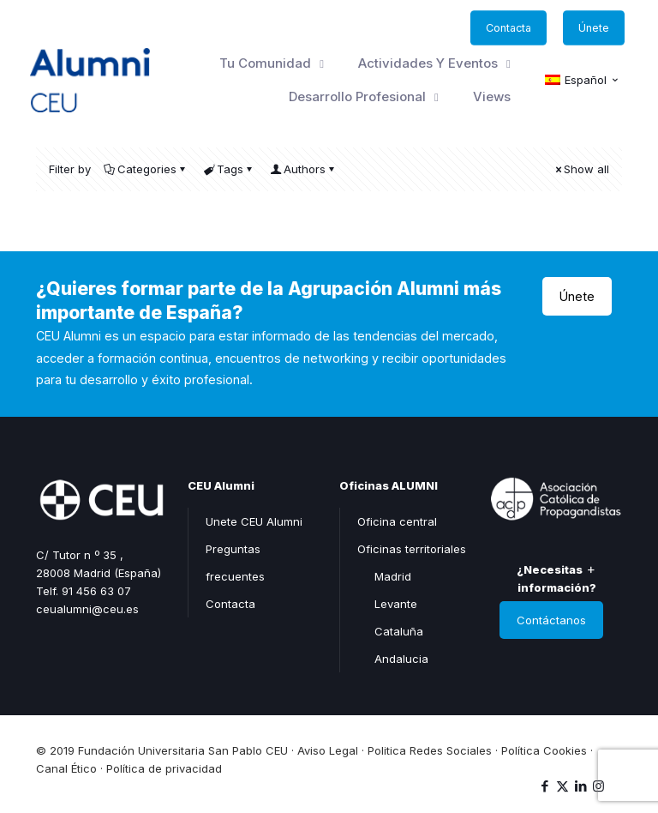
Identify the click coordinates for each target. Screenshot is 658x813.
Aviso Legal (327, 750)
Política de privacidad (164, 768)
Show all (581, 169)
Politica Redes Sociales (430, 750)
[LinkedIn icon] (580, 786)
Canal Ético (66, 768)
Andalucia (401, 658)
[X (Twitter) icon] (562, 786)
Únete (577, 296)
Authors (303, 169)
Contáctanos (551, 620)
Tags (228, 169)
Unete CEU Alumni (254, 521)
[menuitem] (582, 80)
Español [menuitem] (586, 80)
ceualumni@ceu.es (87, 609)
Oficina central (397, 521)
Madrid (392, 576)
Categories (146, 169)
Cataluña (398, 631)
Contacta (230, 604)
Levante (395, 604)
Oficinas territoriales (411, 549)
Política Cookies (544, 750)
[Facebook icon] (544, 786)
